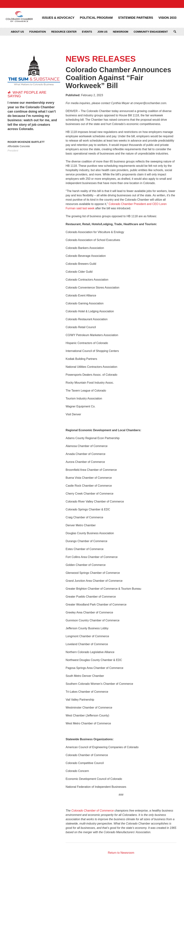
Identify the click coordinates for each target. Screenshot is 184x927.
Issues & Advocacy (58, 18)
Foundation (37, 31)
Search (175, 32)
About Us (17, 31)
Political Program (96, 18)
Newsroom (120, 31)
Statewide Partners (135, 18)
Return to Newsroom (121, 852)
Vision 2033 (167, 18)
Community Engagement (151, 31)
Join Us (102, 31)
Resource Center (64, 31)
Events (87, 31)
